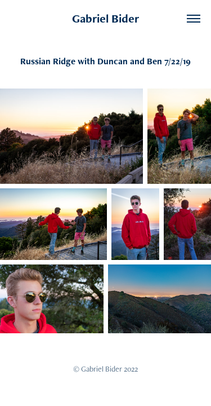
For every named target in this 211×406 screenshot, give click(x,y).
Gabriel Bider (105, 18)
